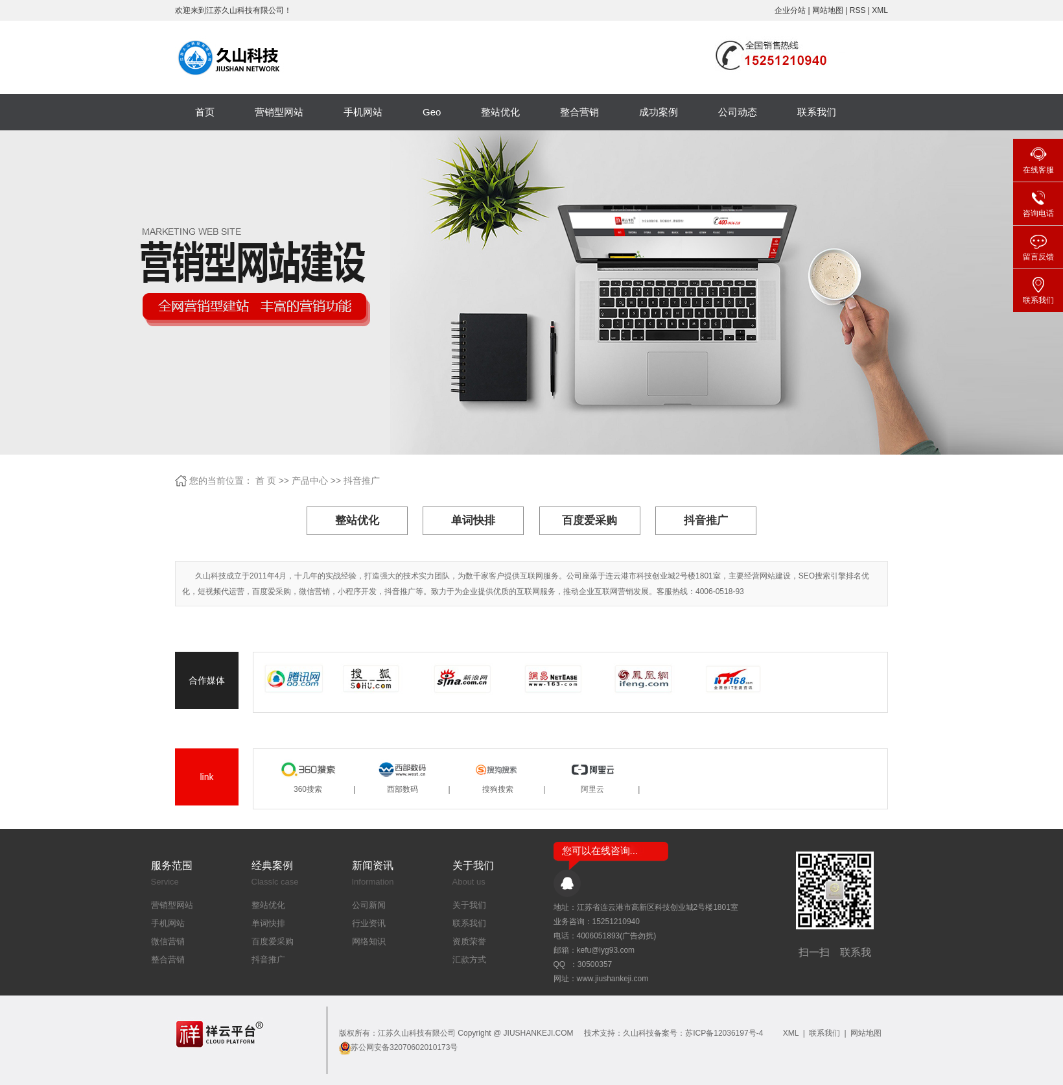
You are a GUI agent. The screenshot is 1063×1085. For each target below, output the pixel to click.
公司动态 (737, 111)
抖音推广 (362, 480)
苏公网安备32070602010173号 (404, 1047)
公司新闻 (369, 905)
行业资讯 (369, 923)
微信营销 (168, 941)
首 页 (265, 480)
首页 (205, 111)
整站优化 (500, 111)
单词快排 (473, 520)
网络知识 (369, 941)
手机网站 (363, 111)
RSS (858, 10)
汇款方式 (469, 959)
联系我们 (816, 111)
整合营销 (579, 111)
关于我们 (469, 905)
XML (880, 10)
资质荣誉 (469, 941)
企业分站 (790, 10)
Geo (432, 111)
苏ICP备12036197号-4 (724, 1033)
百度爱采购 (589, 520)
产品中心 (310, 480)
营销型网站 (279, 111)
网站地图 (828, 10)
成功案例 (658, 111)
